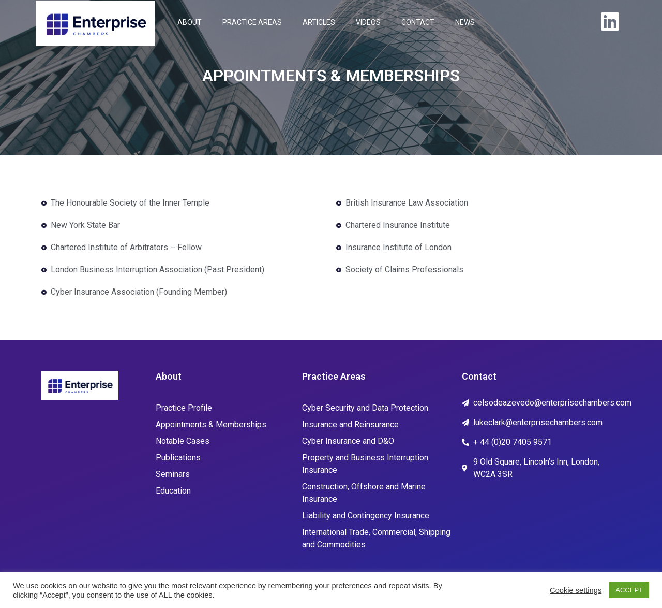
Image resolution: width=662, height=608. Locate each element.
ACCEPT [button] (629, 590)
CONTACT (417, 22)
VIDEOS (368, 22)
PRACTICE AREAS (252, 22)
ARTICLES (319, 22)
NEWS (465, 22)
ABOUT (189, 22)
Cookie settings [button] (575, 590)
